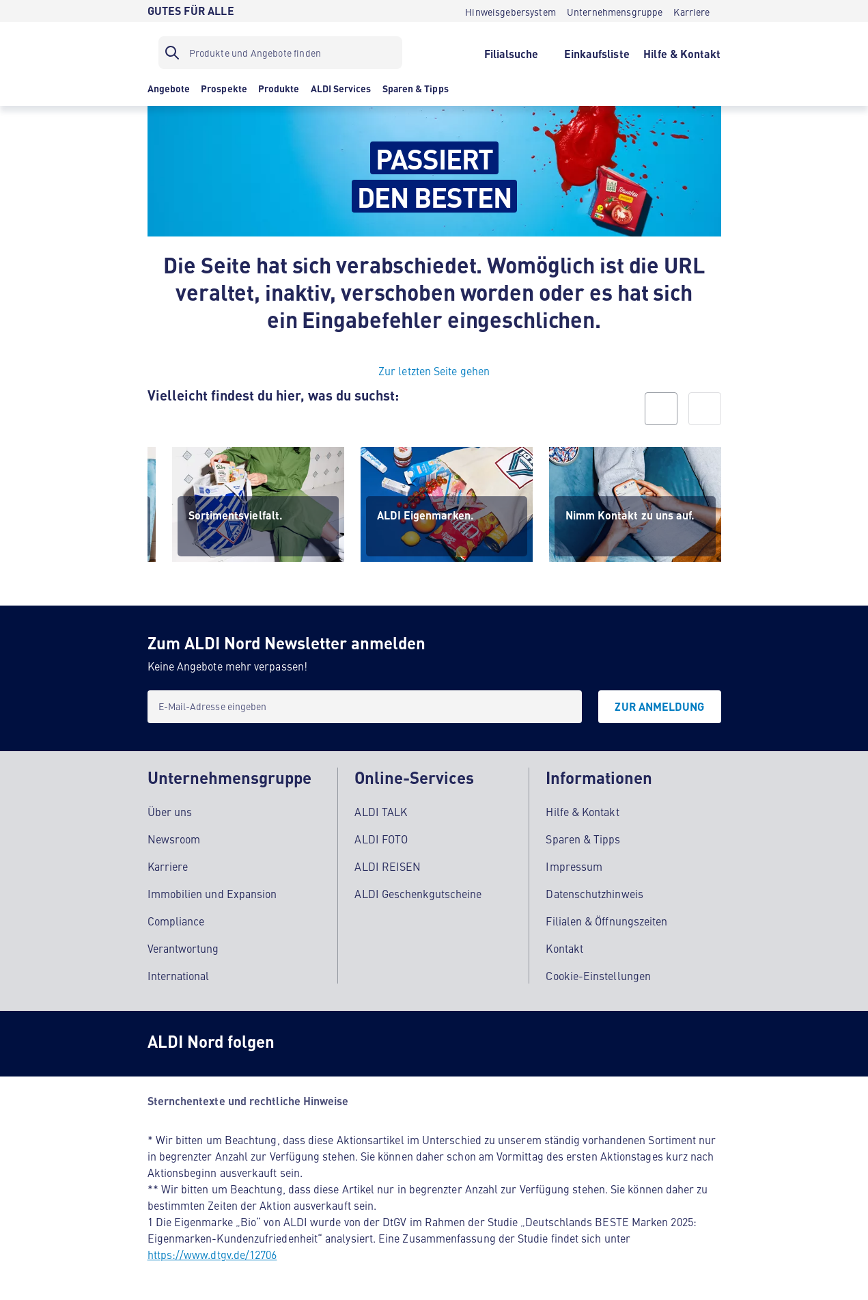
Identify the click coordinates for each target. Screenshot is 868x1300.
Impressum (574, 865)
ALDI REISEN (387, 865)
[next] (704, 408)
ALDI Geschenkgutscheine (417, 892)
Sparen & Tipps (583, 837)
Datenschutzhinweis (594, 892)
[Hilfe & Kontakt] (681, 52)
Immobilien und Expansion (212, 892)
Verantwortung (183, 947)
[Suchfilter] (280, 52)
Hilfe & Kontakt (582, 810)
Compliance (176, 919)
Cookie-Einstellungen (598, 974)
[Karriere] (691, 10)
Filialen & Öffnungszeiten (606, 919)
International (179, 974)
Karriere (168, 865)
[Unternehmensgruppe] (615, 10)
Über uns (170, 810)
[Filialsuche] (511, 52)
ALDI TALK (380, 810)
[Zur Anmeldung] (659, 706)
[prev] (661, 408)
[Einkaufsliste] (596, 52)
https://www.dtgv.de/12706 (212, 1253)
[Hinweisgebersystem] (510, 10)
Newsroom (174, 837)
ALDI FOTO (381, 837)
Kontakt (564, 947)
